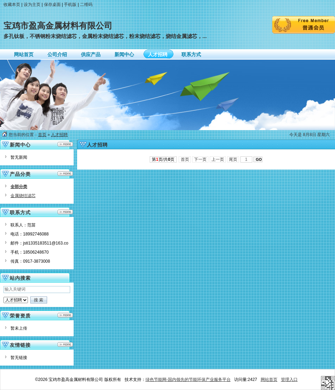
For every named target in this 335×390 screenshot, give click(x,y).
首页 (42, 134)
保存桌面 (52, 4)
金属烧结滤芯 (23, 195)
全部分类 (18, 186)
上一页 (217, 159)
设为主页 (32, 4)
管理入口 (289, 379)
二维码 (86, 4)
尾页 (233, 159)
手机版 (70, 4)
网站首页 (269, 379)
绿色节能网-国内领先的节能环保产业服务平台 (188, 379)
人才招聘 (59, 134)
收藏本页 (11, 4)
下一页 (200, 159)
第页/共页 (163, 159)
